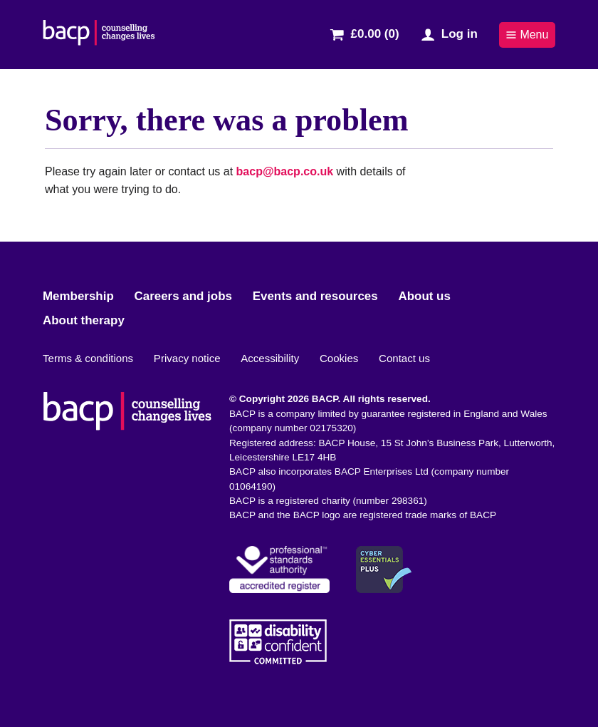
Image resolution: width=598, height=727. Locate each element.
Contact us (404, 358)
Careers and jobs (183, 296)
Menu (526, 35)
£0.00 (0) (375, 34)
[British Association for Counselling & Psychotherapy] (99, 34)
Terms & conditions (88, 358)
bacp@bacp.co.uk (285, 171)
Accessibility (270, 358)
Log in (459, 34)
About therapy (84, 320)
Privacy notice (187, 358)
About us (424, 296)
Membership (78, 296)
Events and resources (315, 296)
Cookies (339, 358)
